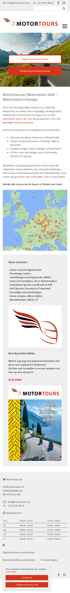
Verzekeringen (49, 560)
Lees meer (11, 572)
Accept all (27, 577)
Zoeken (64, 8)
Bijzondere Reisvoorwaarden (19, 560)
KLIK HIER (15, 379)
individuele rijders (13, 118)
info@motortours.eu (16, 2)
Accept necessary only (27, 584)
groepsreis (27, 122)
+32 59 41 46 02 (43, 2)
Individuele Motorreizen (35, 59)
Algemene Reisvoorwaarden (19, 552)
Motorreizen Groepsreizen (35, 71)
